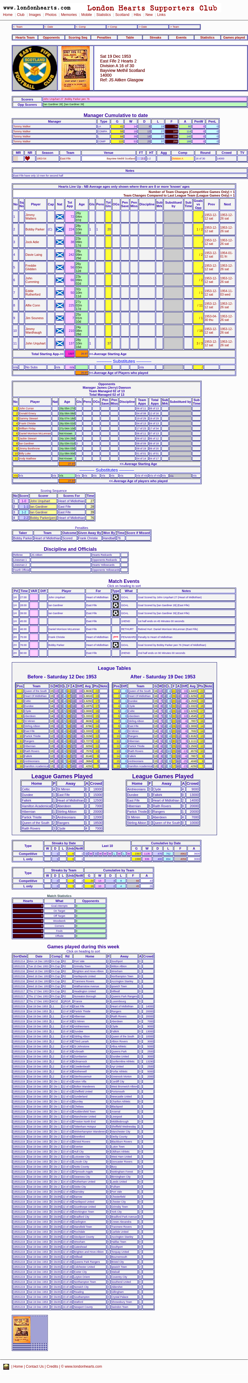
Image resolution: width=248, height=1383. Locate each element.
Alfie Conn (32, 305)
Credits (52, 1366)
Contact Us (35, 1366)
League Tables (114, 668)
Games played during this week (83, 946)
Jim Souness (34, 318)
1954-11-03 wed (226, 292)
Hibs (137, 15)
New (149, 15)
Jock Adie (32, 242)
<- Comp (81, 26)
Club (21, 15)
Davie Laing (33, 254)
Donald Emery (27, 413)
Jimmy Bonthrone (29, 448)
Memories (69, 15)
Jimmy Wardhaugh (33, 330)
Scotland (122, 15)
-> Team (174, 26)
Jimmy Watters (30, 216)
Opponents (51, 37)
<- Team (17, 26)
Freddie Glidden (30, 267)
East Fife (65, 158)
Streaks (155, 37)
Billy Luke (25, 453)
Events (181, 37)
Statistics (103, 15)
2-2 (143, 158)
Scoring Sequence (53, 490)
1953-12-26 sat (226, 216)
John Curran (26, 408)
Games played (234, 37)
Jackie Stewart (28, 438)
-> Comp (112, 26)
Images (35, 15)
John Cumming (32, 279)
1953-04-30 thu (211, 318)
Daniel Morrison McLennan (35, 433)
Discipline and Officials (70, 549)
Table (130, 37)
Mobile (86, 15)
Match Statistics (59, 896)
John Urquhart (35, 343)
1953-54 (41, 158)
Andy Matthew (27, 458)
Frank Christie (27, 423)
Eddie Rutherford (32, 292)
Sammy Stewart (28, 418)
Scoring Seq (77, 37)
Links (161, 15)
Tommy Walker (22, 126)
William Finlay (27, 428)
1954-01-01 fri (226, 254)
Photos (50, 15)
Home (8, 15)
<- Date (48, 26)
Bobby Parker (35, 229)
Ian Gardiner (26, 443)
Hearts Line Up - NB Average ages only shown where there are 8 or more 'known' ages (124, 186)
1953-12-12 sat (211, 216)
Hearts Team (25, 37)
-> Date (142, 26)
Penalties (104, 37)
